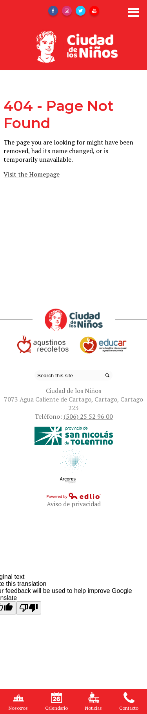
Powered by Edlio (73, 496)
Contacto (128, 701)
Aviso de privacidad (74, 504)
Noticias (93, 701)
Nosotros (18, 701)
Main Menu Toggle (133, 12)
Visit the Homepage (32, 174)
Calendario (56, 701)
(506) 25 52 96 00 (88, 416)
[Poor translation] (28, 608)
